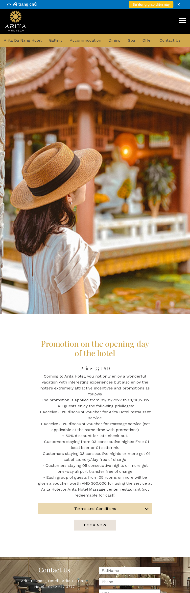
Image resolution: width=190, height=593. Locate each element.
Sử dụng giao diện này (151, 4)
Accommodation (85, 40)
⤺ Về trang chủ (21, 4)
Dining (114, 40)
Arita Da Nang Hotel (23, 40)
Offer (147, 40)
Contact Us (170, 40)
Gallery (55, 40)
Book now (95, 525)
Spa (131, 40)
